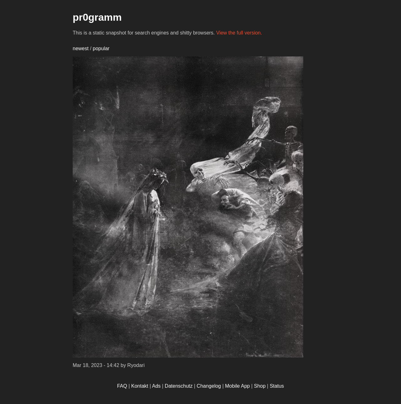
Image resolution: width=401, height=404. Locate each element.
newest (81, 48)
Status (277, 386)
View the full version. (239, 32)
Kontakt (139, 386)
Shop (260, 386)
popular (101, 48)
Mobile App (237, 386)
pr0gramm (97, 17)
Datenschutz (179, 386)
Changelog (209, 386)
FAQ (122, 386)
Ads (156, 386)
